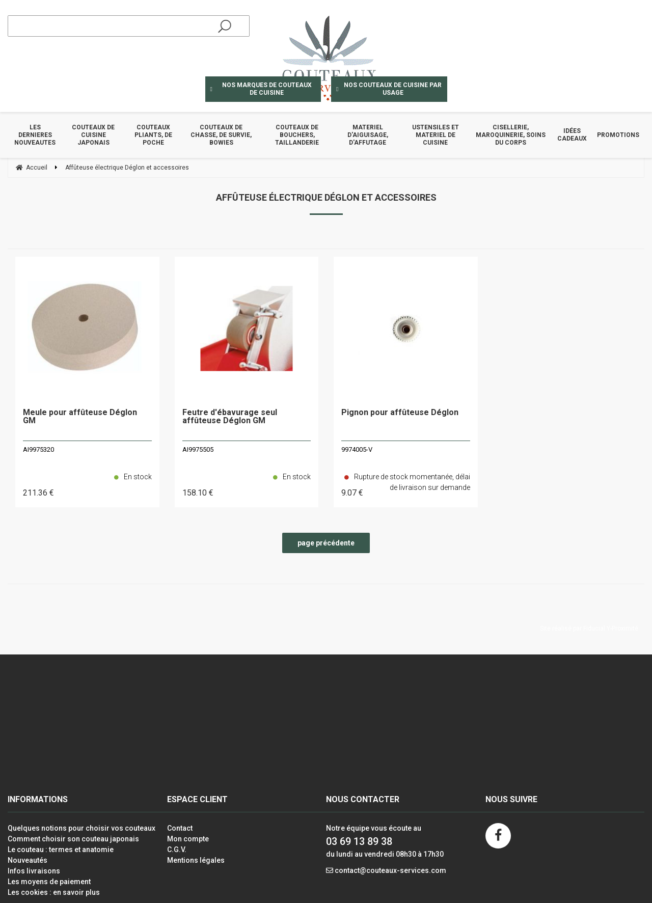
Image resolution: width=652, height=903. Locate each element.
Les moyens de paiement (49, 882)
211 (38, 493)
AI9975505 (197, 449)
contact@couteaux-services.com (390, 870)
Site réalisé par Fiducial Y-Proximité (589, 628)
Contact (180, 828)
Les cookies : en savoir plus (54, 892)
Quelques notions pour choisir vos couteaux (81, 828)
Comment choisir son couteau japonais (73, 839)
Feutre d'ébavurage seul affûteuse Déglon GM (229, 416)
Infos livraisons (34, 871)
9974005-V (356, 449)
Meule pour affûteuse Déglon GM (80, 416)
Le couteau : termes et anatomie (61, 849)
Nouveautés (27, 860)
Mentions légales (196, 860)
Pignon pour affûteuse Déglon (399, 412)
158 (197, 493)
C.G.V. (176, 849)
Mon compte (188, 839)
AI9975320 (38, 449)
